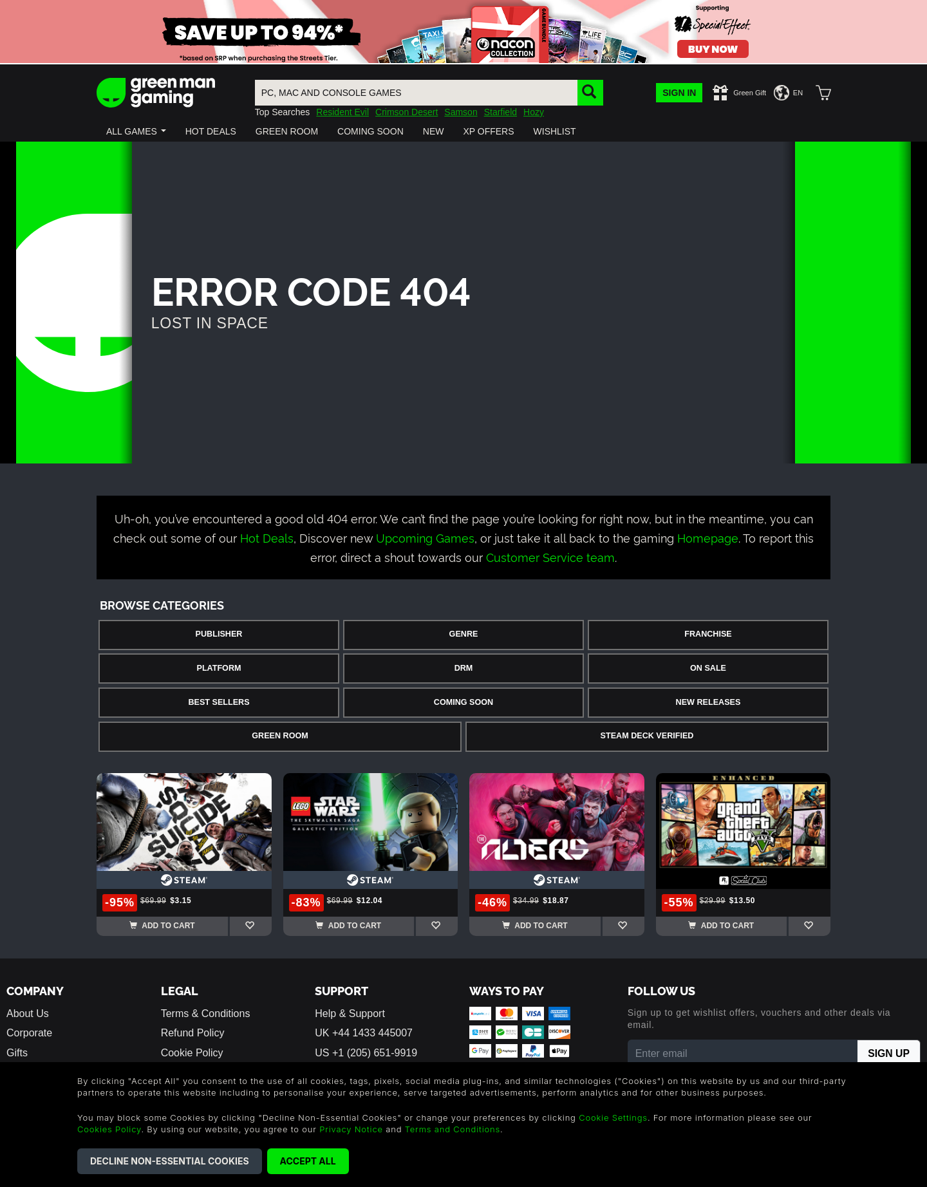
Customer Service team (550, 556)
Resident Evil (342, 112)
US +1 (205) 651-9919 (366, 1052)
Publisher (219, 634)
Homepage (707, 537)
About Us (27, 1013)
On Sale (708, 668)
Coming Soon (463, 702)
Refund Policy (193, 1032)
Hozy (533, 112)
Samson (460, 112)
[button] (136, 131)
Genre (463, 634)
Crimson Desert (406, 112)
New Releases (708, 702)
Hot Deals (267, 537)
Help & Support (350, 1013)
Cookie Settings (613, 1117)
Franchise (707, 634)
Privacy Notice (351, 1129)
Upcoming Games (425, 537)
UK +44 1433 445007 (364, 1032)
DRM (463, 668)
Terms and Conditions (452, 1129)
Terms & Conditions (205, 1013)
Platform (218, 668)
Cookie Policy (192, 1052)
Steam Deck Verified (647, 735)
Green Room (280, 735)
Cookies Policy (109, 1129)
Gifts (17, 1052)
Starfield (500, 112)
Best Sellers (218, 702)
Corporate (29, 1032)
